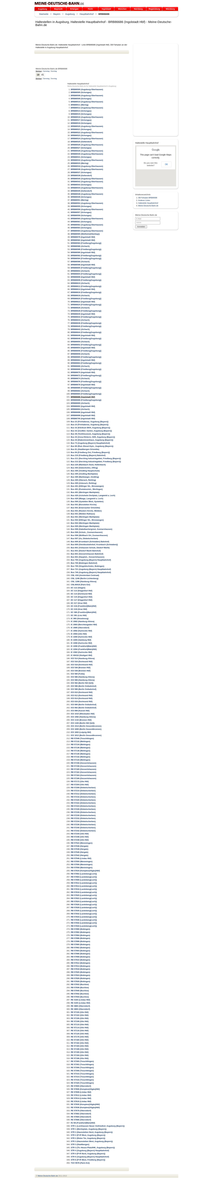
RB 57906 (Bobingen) (80, 954)
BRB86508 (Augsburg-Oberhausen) (87, 95)
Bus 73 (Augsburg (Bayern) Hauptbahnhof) (90, 443)
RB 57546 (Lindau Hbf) (81, 858)
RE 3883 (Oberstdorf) (80, 1006)
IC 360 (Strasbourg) (79, 618)
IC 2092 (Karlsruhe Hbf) (81, 631)
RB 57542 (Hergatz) (79, 855)
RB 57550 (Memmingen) (81, 861)
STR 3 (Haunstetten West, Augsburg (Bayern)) (92, 1141)
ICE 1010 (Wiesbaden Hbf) (82, 714)
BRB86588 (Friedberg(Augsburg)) (86, 249)
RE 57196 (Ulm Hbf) (79, 1058)
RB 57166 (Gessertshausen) (83, 778)
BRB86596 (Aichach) (80, 261)
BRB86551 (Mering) (79, 200)
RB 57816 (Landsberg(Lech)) (84, 889)
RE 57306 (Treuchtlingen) (82, 1067)
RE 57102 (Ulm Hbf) (79, 1015)
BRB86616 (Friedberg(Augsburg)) (86, 292)
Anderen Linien (144, 200)
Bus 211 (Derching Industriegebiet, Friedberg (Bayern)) (96, 458)
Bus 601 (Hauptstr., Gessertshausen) (87, 557)
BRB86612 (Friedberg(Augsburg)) (86, 286)
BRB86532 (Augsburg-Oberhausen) (87, 160)
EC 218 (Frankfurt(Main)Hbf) (83, 606)
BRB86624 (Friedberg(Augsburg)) (86, 305)
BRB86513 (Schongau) (81, 111)
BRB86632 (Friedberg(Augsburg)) (86, 317)
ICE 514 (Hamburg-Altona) (83, 658)
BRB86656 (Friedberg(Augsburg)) (86, 351)
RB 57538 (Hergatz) (79, 849)
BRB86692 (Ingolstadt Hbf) (83, 406)
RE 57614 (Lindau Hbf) (81, 1098)
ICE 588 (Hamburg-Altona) (83, 680)
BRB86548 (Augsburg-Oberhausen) (87, 194)
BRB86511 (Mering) (79, 105)
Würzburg (170, 9)
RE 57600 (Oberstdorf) (81, 1086)
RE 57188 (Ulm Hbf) (79, 1049)
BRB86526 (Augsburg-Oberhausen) (87, 145)
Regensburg (154, 9)
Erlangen (74, 9)
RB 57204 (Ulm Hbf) (80, 784)
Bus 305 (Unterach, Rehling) (83, 483)
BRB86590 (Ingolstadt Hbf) (83, 252)
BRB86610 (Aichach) (80, 283)
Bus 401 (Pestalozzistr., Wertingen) (87, 489)
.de (59, 3)
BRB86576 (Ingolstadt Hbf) (83, 237)
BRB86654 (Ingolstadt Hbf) (83, 348)
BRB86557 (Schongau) (81, 212)
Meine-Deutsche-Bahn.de (148, 206)
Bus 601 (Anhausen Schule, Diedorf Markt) (90, 548)
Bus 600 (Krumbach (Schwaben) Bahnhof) (90, 541)
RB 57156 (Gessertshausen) (83, 763)
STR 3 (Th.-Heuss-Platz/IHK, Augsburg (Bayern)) (93, 1147)
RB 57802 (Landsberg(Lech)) (84, 874)
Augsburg (42, 9)
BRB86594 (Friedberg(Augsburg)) (86, 258)
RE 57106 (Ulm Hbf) (79, 1018)
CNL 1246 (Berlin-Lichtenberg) (84, 578)
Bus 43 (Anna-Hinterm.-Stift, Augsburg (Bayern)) (93, 437)
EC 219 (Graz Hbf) (79, 609)
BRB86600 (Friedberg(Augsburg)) (86, 268)
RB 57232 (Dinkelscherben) (83, 818)
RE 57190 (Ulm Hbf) (79, 1052)
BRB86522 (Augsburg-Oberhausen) (87, 132)
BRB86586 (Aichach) (80, 246)
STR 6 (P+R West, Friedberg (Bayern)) (88, 1160)
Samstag (46, 71)
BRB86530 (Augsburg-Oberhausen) (87, 154)
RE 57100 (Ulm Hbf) (79, 1012)
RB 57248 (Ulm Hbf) (80, 840)
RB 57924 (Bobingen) (80, 975)
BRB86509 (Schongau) (81, 98)
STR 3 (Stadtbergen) (80, 1144)
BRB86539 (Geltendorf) (81, 175)
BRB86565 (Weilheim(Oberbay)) (85, 234)
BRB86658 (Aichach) (80, 354)
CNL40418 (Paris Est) (80, 584)
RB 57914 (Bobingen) (80, 966)
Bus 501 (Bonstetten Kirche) (83, 504)
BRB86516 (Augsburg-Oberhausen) (87, 117)
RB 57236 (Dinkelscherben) (83, 824)
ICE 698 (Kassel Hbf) (80, 711)
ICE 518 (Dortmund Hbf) (81, 665)
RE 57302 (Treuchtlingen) (82, 1064)
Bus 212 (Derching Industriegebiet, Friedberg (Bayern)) (96, 461)
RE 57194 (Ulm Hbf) (79, 1055)
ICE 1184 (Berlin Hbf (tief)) (82, 723)
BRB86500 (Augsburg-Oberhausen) (87, 89)
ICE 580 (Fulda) (78, 674)
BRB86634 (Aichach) (80, 320)
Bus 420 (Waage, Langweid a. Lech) (87, 498)
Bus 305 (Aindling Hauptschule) (85, 471)
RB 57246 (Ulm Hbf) (80, 837)
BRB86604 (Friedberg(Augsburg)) (86, 274)
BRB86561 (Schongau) (81, 222)
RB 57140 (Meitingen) (80, 754)
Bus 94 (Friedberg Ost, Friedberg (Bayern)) (90, 452)
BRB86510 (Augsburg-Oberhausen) (87, 102)
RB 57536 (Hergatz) (79, 846)
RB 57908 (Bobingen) (80, 957)
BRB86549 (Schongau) (81, 197)
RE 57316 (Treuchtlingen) (82, 1080)
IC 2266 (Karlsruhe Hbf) (81, 643)
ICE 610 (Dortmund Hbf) (81, 692)
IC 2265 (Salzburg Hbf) (81, 640)
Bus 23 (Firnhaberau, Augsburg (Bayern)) (89, 424)
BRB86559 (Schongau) (81, 215)
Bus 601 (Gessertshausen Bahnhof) (87, 554)
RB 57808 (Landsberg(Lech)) (84, 880)
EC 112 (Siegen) (78, 588)
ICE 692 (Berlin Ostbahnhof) (83, 708)
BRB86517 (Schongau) (81, 120)
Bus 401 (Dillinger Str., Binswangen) (87, 486)
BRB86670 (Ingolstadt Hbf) (83, 372)
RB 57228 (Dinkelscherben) (83, 812)
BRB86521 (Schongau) (81, 129)
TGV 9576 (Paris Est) (80, 1163)
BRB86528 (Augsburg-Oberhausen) (87, 151)
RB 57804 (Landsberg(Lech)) (84, 877)
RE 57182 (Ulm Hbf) (79, 1043)
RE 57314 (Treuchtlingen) (82, 1077)
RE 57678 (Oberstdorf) (81, 1110)
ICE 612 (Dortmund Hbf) (81, 695)
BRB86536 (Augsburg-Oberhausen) (87, 169)
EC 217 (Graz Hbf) (79, 603)
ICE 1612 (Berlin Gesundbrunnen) (86, 735)
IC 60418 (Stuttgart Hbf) (81, 655)
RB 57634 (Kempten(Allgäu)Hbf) (85, 871)
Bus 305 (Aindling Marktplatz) (84, 474)
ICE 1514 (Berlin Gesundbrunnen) (86, 726)
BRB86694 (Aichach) (80, 409)
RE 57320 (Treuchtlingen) (82, 1083)
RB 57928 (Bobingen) (80, 981)
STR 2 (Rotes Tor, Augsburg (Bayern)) (88, 1138)
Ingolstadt (106, 9)
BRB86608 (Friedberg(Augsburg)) (86, 280)
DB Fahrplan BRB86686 (147, 198)
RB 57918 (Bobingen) (80, 969)
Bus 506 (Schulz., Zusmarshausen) (87, 532)
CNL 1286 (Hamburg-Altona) (83, 581)
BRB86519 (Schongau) (81, 123)
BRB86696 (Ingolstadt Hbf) (83, 412)
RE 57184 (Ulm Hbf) (79, 1046)
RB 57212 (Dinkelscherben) (83, 794)
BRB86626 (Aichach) (80, 308)
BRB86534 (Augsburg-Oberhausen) (87, 166)
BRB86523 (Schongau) (81, 135)
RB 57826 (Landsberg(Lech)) (84, 904)
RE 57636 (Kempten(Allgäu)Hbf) (85, 1107)
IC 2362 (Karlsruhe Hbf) (81, 652)
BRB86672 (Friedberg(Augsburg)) (86, 375)
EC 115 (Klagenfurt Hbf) (81, 597)
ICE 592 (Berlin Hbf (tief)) (82, 683)
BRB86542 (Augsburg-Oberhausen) (87, 181)
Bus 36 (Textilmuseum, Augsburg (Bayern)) (90, 434)
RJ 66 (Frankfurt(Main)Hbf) (83, 1123)
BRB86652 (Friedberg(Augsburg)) (86, 345)
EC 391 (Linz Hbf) (79, 615)
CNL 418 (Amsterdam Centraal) (85, 575)
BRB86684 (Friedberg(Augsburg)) (86, 394)
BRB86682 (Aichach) (80, 391)
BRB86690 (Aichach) (80, 403)
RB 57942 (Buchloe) (80, 994)
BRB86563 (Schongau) (81, 228)
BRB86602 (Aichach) (80, 271)
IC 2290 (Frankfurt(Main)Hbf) (84, 646)
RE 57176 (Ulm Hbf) (79, 1037)
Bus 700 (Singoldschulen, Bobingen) (87, 566)
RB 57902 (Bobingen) (80, 947)
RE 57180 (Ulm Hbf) (79, 1040)
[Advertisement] (88, 35)
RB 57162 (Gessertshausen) (83, 772)
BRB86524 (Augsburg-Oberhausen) (87, 138)
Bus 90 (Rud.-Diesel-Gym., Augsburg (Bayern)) (92, 446)
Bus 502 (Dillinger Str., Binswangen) (87, 520)
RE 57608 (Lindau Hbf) (81, 1092)
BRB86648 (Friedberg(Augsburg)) (86, 338)
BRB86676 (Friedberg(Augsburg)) (86, 381)
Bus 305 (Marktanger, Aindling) (85, 477)
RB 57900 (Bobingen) (80, 944)
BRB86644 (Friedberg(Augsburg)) (86, 332)
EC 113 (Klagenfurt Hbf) (81, 591)
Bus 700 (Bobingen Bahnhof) (84, 563)
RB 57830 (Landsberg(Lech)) (84, 910)
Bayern (56, 14)
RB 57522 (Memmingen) (81, 843)
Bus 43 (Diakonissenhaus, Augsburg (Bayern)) (92, 440)
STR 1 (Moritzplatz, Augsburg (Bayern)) (88, 1129)
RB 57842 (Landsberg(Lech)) (84, 923)
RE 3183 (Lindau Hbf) (80, 1000)
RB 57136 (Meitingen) (80, 747)
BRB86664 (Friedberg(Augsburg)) (86, 363)
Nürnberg (138, 9)
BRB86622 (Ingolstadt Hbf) (83, 302)
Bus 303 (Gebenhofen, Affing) (84, 468)
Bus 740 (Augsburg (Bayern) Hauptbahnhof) (91, 572)
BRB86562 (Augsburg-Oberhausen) (87, 225)
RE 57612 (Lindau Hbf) (81, 1095)
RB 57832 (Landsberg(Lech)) (84, 914)
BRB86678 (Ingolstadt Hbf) (83, 385)
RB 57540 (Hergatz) (79, 852)
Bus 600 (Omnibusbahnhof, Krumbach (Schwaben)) (94, 544)
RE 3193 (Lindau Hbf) (80, 1003)
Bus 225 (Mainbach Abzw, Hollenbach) (88, 465)
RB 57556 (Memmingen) (81, 864)
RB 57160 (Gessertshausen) (83, 769)
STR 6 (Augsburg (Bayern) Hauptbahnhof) (90, 1157)
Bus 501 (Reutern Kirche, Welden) (86, 511)
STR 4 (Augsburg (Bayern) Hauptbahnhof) (90, 1150)
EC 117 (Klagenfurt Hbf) (81, 600)
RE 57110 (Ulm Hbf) (79, 1024)
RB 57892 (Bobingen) (80, 932)
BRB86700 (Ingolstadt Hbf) (83, 418)
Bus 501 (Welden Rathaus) (83, 514)
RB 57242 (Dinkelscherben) (83, 831)
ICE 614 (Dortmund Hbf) (81, 698)
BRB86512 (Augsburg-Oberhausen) (87, 108)
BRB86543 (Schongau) (81, 185)
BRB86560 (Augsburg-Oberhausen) (87, 218)
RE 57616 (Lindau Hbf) (81, 1101)
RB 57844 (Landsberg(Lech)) (84, 926)
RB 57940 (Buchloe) (80, 990)
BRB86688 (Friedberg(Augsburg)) (86, 400)
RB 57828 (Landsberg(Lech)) (84, 907)
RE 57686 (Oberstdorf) (81, 1120)
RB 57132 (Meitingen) (80, 741)
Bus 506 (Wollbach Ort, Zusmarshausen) (89, 535)
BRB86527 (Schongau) (81, 148)
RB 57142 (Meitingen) (80, 757)
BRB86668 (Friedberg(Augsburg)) (86, 369)
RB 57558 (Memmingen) (81, 867)
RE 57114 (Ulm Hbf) (79, 1027)
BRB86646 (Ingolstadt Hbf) (83, 335)
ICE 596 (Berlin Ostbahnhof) (83, 686)
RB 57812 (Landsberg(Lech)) (84, 883)
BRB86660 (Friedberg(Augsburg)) (86, 357)
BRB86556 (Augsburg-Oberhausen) (87, 209)
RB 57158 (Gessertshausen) (83, 766)
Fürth (90, 9)
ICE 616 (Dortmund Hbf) (81, 701)
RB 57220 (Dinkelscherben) (83, 800)
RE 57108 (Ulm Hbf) (79, 1021)
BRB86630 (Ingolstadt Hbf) (83, 314)
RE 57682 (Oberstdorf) (81, 1114)
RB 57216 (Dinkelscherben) (83, 797)
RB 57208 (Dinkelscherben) (83, 787)
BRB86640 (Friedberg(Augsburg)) (86, 326)
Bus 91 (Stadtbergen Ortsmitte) (85, 449)
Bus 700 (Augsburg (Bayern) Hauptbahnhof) (91, 560)
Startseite (43, 14)
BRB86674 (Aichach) (80, 378)
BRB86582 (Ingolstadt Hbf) (83, 240)
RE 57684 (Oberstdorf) (81, 1117)
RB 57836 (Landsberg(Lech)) (84, 920)
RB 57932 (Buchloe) (80, 984)
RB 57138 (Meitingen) (80, 751)
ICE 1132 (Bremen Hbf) (81, 720)
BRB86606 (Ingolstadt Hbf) (83, 277)
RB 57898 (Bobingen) (80, 941)
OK (166, 164)
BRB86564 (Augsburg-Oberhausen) (87, 231)
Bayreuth (58, 9)
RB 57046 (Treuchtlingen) (82, 738)
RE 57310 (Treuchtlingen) (82, 1074)
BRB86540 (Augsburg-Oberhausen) (87, 178)
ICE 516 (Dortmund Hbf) (81, 661)
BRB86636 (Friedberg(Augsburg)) (86, 323)
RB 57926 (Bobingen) (80, 978)
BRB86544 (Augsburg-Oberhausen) (87, 188)
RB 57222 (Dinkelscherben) (83, 803)
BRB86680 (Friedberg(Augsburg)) (86, 388)
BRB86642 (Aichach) (80, 329)
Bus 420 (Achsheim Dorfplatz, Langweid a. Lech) (93, 495)
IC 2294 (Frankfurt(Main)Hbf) (84, 649)
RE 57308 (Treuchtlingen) (82, 1071)
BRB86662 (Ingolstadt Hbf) (83, 360)
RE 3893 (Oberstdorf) (80, 1009)
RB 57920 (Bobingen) (80, 972)
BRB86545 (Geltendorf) (81, 191)
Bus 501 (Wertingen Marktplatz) (85, 517)
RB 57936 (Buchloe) (80, 987)
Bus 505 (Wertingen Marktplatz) (85, 526)
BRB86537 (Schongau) (81, 172)
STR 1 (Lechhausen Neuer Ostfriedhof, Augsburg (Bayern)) (98, 1126)
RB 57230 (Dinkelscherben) (83, 815)
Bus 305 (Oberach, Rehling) (83, 480)
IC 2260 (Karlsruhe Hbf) (81, 637)
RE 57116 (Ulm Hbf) (79, 1030)
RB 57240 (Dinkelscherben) (83, 828)
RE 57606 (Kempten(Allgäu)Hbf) (85, 1089)
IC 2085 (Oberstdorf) (80, 628)
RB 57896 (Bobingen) (80, 938)
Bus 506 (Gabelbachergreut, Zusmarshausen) (91, 529)
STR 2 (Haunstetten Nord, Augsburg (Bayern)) (92, 1132)
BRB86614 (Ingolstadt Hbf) (83, 289)
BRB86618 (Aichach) (80, 295)
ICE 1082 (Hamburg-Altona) (83, 717)
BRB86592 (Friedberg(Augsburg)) (86, 255)
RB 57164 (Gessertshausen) (83, 775)
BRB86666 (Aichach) (80, 366)
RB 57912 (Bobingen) (80, 963)
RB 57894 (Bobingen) (80, 935)
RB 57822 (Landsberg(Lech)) (84, 898)
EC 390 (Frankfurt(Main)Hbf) (83, 612)
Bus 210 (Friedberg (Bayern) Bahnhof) (88, 455)
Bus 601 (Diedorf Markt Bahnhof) (86, 551)
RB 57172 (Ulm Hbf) (80, 781)
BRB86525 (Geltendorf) (81, 142)
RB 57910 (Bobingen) (80, 960)
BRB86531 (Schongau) (81, 157)
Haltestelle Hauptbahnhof (148, 203)
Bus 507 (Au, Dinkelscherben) (84, 538)
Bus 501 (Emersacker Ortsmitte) (85, 508)
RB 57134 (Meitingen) (80, 744)
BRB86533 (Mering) (79, 163)
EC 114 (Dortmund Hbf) (81, 594)
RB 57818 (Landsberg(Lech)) (84, 892)
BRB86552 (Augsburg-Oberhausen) (87, 203)
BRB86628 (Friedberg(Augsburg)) (86, 311)
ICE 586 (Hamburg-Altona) (83, 677)
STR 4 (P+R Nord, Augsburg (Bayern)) (88, 1153)
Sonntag (54, 71)
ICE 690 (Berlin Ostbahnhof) (83, 704)
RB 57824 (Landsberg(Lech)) (84, 901)
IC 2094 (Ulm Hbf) (79, 634)
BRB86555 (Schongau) (81, 206)
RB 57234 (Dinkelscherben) (83, 821)
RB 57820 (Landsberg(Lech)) (84, 895)
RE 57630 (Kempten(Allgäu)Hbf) (85, 1104)
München (122, 9)
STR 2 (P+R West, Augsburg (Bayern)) (88, 1135)
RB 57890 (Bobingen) (80, 929)
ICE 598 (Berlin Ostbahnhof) (83, 689)
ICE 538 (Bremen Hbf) (80, 671)
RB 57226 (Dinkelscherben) (83, 809)
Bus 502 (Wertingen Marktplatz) (85, 523)
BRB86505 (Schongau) (81, 92)
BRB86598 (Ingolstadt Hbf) (83, 265)
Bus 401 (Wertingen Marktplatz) (85, 492)
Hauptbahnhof (86, 14)
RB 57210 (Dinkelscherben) (83, 791)
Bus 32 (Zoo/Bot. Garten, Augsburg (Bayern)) (91, 431)
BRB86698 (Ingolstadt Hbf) (83, 415)
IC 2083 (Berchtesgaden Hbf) (84, 624)
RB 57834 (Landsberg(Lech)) (84, 917)
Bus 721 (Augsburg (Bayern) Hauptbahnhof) (91, 569)
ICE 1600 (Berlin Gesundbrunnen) (86, 729)
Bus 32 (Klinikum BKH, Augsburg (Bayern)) (90, 428)
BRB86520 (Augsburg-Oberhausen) (87, 126)
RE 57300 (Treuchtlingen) (82, 1061)
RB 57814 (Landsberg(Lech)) (84, 886)
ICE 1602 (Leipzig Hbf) (81, 732)
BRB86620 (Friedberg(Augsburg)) (86, 298)
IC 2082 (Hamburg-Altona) (82, 621)
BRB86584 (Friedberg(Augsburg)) (86, 243)
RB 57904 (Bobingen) (80, 951)
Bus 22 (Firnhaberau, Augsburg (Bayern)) (89, 421)
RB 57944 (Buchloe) (80, 997)
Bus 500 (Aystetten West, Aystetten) (87, 501)
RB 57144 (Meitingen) (80, 760)
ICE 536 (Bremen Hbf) (80, 667)
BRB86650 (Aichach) (80, 341)
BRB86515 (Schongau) (81, 114)
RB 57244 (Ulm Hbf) (80, 834)
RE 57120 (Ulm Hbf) (79, 1034)
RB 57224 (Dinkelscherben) (83, 806)
